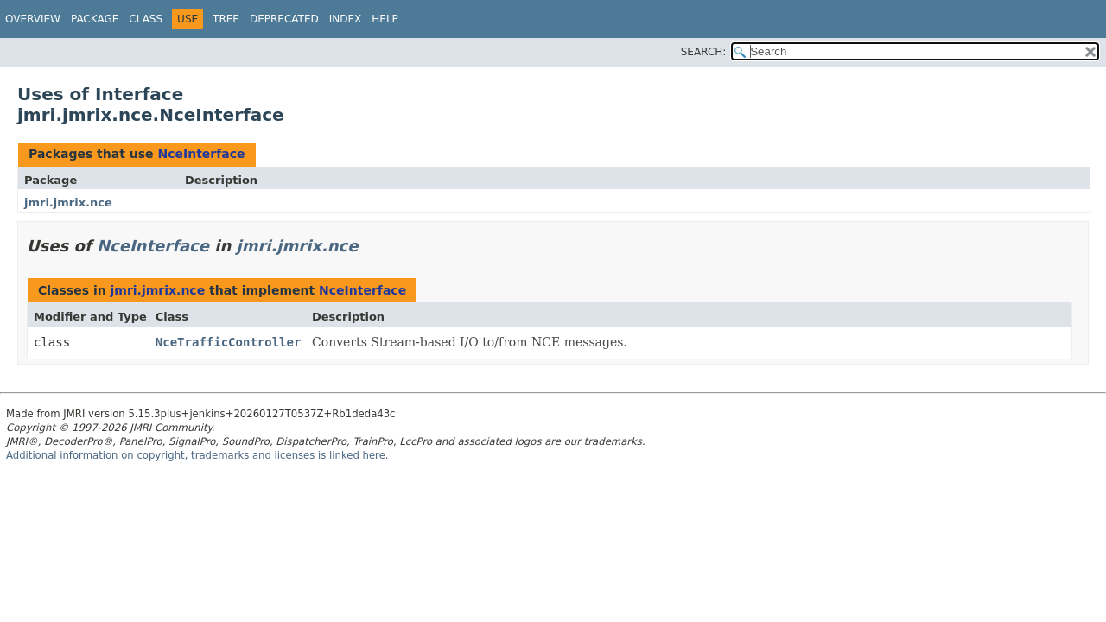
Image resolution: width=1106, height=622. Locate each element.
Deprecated (284, 19)
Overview (32, 19)
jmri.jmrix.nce (68, 202)
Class (145, 19)
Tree (226, 19)
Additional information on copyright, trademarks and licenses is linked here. (197, 455)
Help (385, 19)
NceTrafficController (229, 342)
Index (345, 19)
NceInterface (201, 154)
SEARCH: (704, 52)
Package (94, 19)
